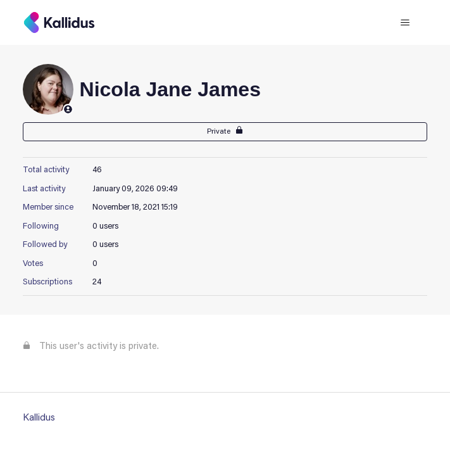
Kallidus (39, 418)
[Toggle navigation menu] (404, 23)
